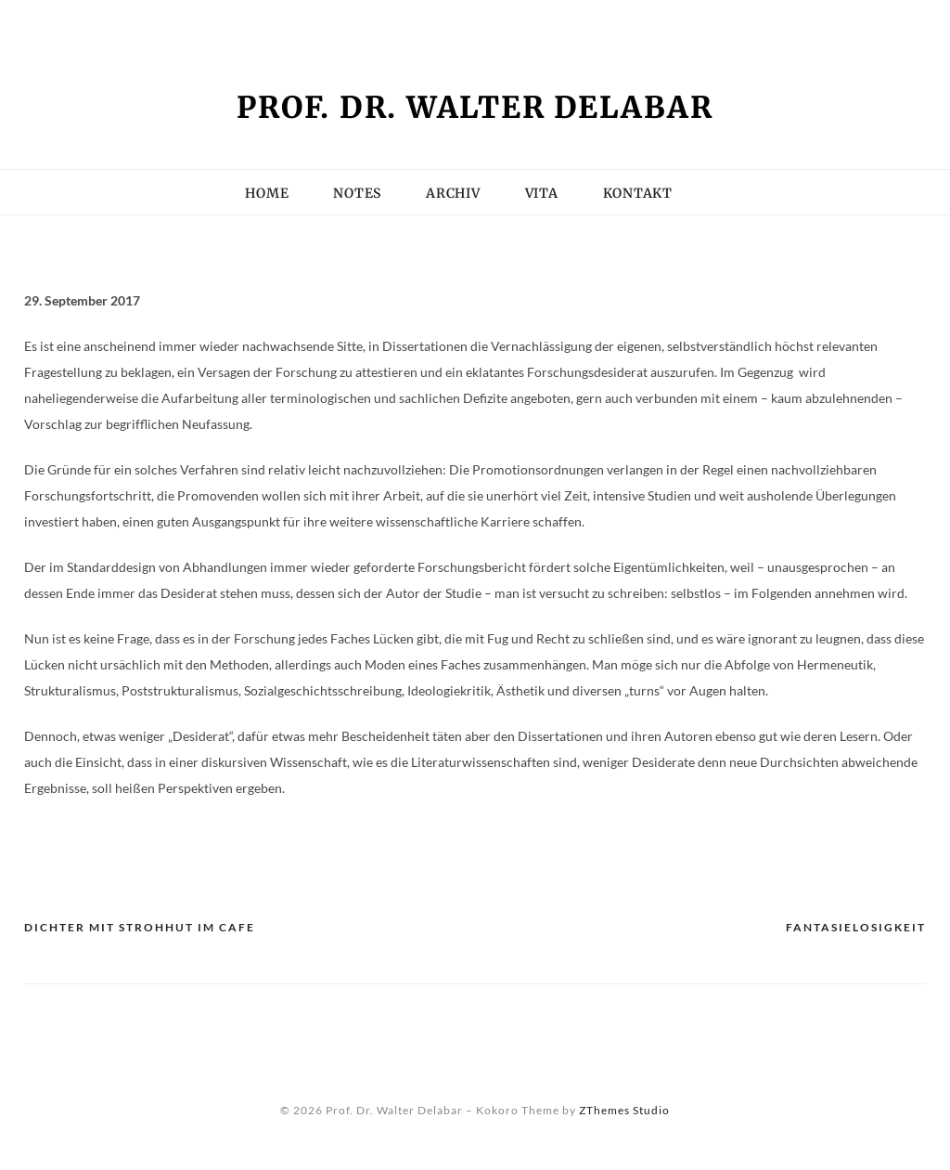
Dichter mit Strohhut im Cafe (139, 927)
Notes (357, 193)
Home (267, 193)
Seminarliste (390, 23)
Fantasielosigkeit (856, 927)
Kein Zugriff (179, 23)
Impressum (68, 23)
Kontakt (282, 23)
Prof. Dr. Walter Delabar (474, 107)
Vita (478, 23)
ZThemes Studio (624, 1110)
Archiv (453, 193)
